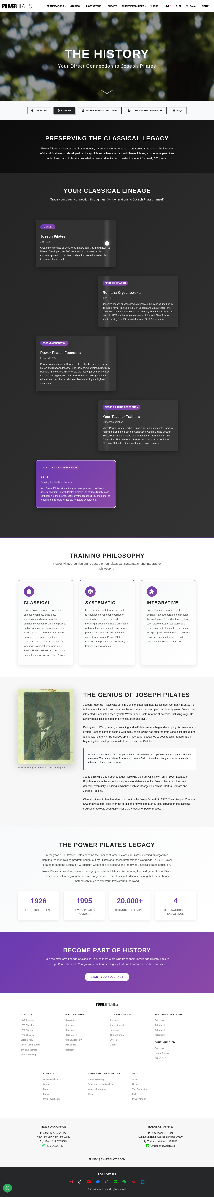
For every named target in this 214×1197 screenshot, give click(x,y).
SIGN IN (205, 6)
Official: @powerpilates (163, 1146)
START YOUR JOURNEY (107, 976)
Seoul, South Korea (30, 1045)
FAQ (134, 1094)
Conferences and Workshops (102, 1084)
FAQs (178, 110)
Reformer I (160, 1025)
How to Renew (162, 1053)
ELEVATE (112, 6)
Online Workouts (51, 1099)
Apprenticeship (117, 1025)
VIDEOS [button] (155, 6)
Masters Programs (97, 1089)
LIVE (168, 6)
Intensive (114, 1030)
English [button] (191, 6)
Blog (45, 1089)
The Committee (139, 1089)
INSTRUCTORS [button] (94, 6)
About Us (136, 1079)
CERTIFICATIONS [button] (56, 6)
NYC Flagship (27, 1025)
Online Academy (73, 1040)
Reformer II (160, 1030)
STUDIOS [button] (76, 6)
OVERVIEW (39, 110)
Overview (70, 1020)
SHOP (179, 6)
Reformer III (160, 1035)
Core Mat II (70, 1030)
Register (69, 1050)
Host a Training (28, 1054)
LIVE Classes (27, 1020)
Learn (46, 1084)
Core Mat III (71, 1035)
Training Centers (29, 1050)
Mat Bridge (70, 1045)
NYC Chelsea (27, 1035)
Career (46, 1094)
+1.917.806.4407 (56, 1146)
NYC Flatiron (27, 1030)
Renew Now (160, 1058)
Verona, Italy (27, 1040)
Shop (90, 1094)
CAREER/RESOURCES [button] (133, 6)
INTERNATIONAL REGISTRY (100, 110)
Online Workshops (52, 1079)
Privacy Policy (139, 1099)
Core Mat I (70, 1025)
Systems (114, 1040)
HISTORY (64, 110)
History (135, 1084)
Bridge (113, 1045)
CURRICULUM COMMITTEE (145, 110)
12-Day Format (117, 1035)
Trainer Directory (96, 1079)
